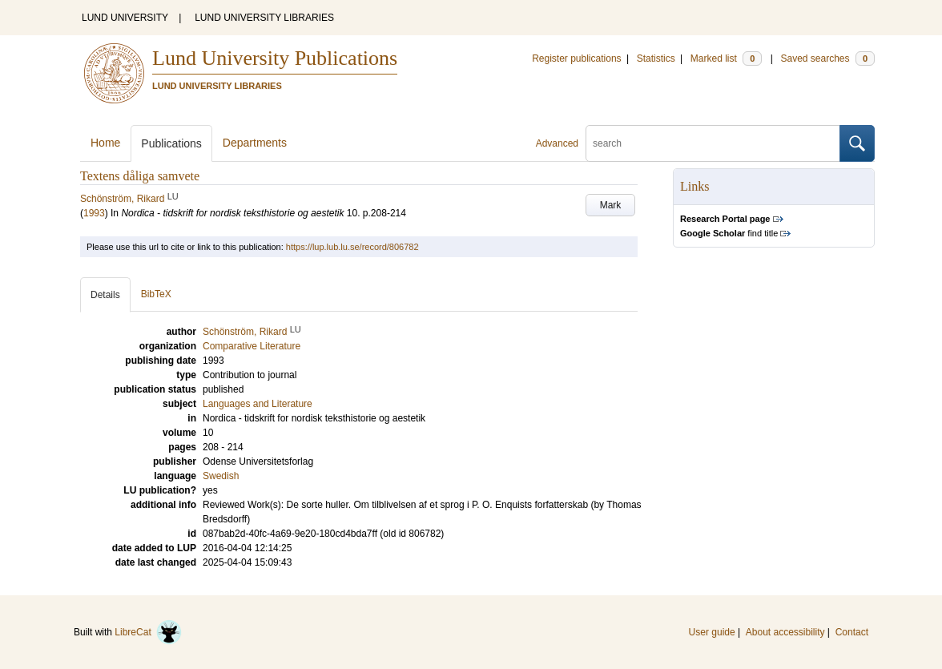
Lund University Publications (274, 58)
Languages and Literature (257, 403)
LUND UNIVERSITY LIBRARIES (264, 17)
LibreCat (148, 632)
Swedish (221, 476)
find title (729, 233)
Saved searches (827, 58)
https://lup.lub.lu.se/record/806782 (352, 247)
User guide (712, 632)
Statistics (656, 58)
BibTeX (156, 294)
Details (105, 294)
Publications (171, 143)
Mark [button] (611, 205)
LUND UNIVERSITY (125, 17)
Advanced (557, 143)
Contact (851, 632)
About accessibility (785, 632)
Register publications (576, 58)
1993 (94, 213)
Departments (255, 142)
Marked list (726, 58)
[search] (713, 143)
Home (105, 142)
